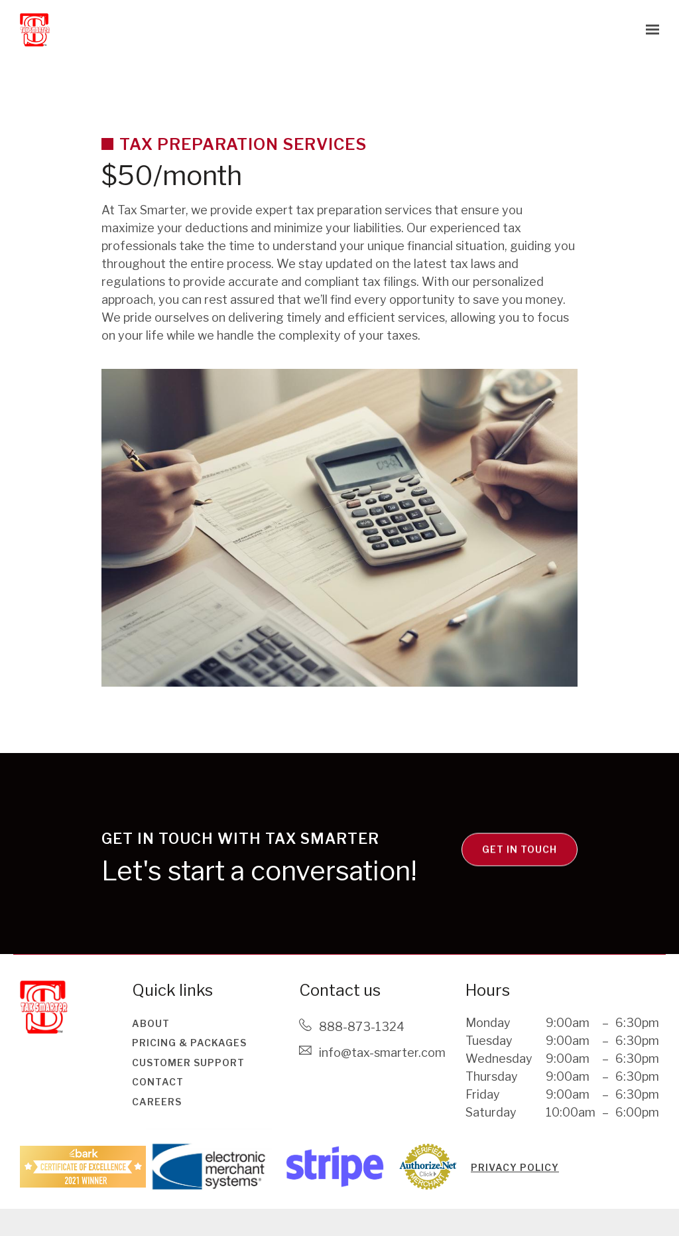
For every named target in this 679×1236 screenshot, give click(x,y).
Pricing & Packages (189, 1042)
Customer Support (188, 1062)
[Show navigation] (649, 30)
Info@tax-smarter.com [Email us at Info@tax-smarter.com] (382, 1053)
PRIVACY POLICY (515, 1167)
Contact (158, 1081)
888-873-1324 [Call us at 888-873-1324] (361, 1027)
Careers (157, 1101)
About (151, 1023)
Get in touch (519, 874)
